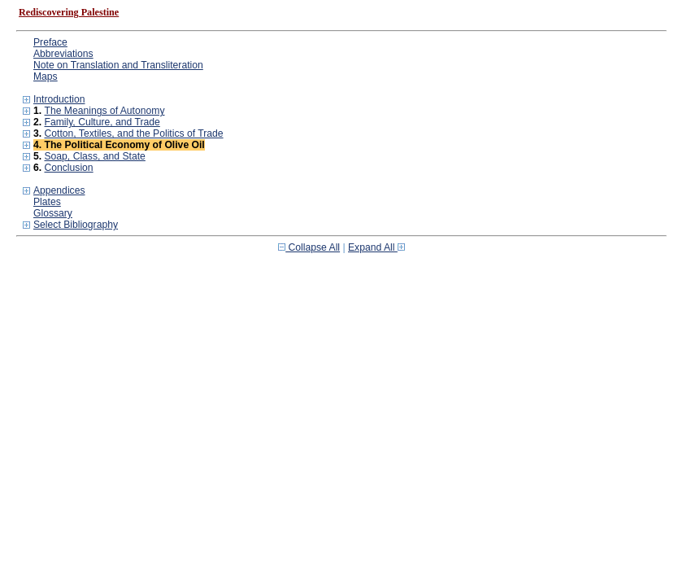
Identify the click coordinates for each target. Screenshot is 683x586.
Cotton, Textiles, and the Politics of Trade (133, 133)
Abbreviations (63, 53)
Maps (45, 76)
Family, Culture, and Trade (101, 122)
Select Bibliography (75, 224)
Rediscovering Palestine (69, 12)
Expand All (376, 247)
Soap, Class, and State (94, 156)
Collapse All (309, 247)
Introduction (59, 99)
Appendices (59, 190)
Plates (47, 202)
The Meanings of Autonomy (104, 110)
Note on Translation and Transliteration (118, 65)
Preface (50, 42)
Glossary (52, 213)
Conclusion (68, 167)
